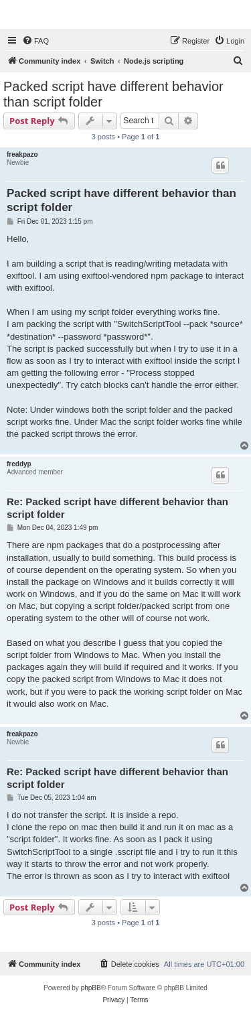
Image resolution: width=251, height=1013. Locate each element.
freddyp (19, 464)
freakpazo (22, 154)
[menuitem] (35, 41)
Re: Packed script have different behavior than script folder (117, 508)
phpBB (91, 988)
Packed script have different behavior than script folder (113, 94)
